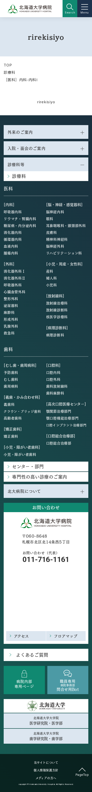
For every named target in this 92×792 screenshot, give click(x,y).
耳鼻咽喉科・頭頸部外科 (66, 225)
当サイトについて (46, 762)
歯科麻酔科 (55, 393)
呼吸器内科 (13, 211)
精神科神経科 (57, 239)
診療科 (9, 72)
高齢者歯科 (13, 418)
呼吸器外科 (13, 284)
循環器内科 (13, 239)
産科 (49, 271)
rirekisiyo (46, 101)
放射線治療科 (57, 303)
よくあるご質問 (32, 654)
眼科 (49, 218)
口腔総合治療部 (58, 443)
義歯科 (9, 404)
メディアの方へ (46, 778)
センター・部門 (28, 466)
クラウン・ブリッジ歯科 (22, 411)
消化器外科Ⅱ (15, 278)
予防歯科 (11, 372)
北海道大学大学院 (46, 720)
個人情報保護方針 (46, 770)
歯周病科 (11, 386)
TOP (8, 64)
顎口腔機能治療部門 (62, 418)
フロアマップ (66, 636)
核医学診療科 (57, 316)
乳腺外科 (11, 326)
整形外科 (11, 298)
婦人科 (51, 278)
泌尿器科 (11, 305)
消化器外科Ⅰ (15, 271)
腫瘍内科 (11, 253)
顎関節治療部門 (58, 411)
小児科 (51, 284)
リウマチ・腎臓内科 (20, 218)
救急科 (9, 333)
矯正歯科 (11, 436)
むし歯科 (11, 379)
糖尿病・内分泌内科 (20, 225)
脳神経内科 (55, 211)
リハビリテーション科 (64, 253)
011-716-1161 (46, 559)
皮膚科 (51, 232)
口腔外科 (53, 379)
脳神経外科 (55, 246)
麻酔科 (9, 312)
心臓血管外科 (15, 291)
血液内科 (11, 246)
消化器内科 (13, 232)
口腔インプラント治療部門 (66, 425)
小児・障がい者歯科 (20, 454)
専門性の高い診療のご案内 (39, 476)
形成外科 (11, 319)
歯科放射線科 (57, 386)
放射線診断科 (57, 309)
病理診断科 (55, 335)
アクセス (21, 636)
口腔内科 (53, 372)
